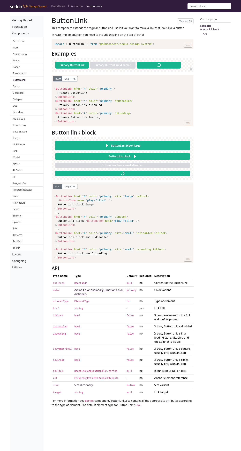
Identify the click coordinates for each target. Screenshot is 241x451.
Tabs (15, 228)
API (205, 33)
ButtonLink (19, 79)
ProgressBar (19, 183)
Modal (16, 157)
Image (16, 138)
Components (94, 6)
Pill (14, 176)
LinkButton (19, 144)
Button (16, 86)
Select (16, 209)
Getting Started (22, 20)
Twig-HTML (70, 78)
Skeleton (17, 215)
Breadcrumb (19, 73)
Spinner (17, 222)
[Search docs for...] (209, 6)
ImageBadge (20, 131)
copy (188, 45)
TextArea (17, 235)
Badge (16, 67)
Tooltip (16, 247)
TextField (17, 241)
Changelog (19, 261)
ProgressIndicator (22, 189)
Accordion (18, 41)
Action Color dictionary (88, 290)
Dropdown (18, 112)
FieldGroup (19, 118)
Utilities (17, 267)
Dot (15, 105)
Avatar (16, 60)
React (58, 78)
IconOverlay (19, 125)
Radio (16, 196)
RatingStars (19, 202)
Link (15, 151)
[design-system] (28, 6)
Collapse (17, 99)
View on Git (185, 21)
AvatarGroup (20, 54)
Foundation (75, 6)
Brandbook (58, 6)
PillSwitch (18, 170)
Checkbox (18, 92)
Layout (16, 254)
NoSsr (16, 163)
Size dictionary (83, 385)
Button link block (209, 29)
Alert (15, 47)
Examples (205, 25)
